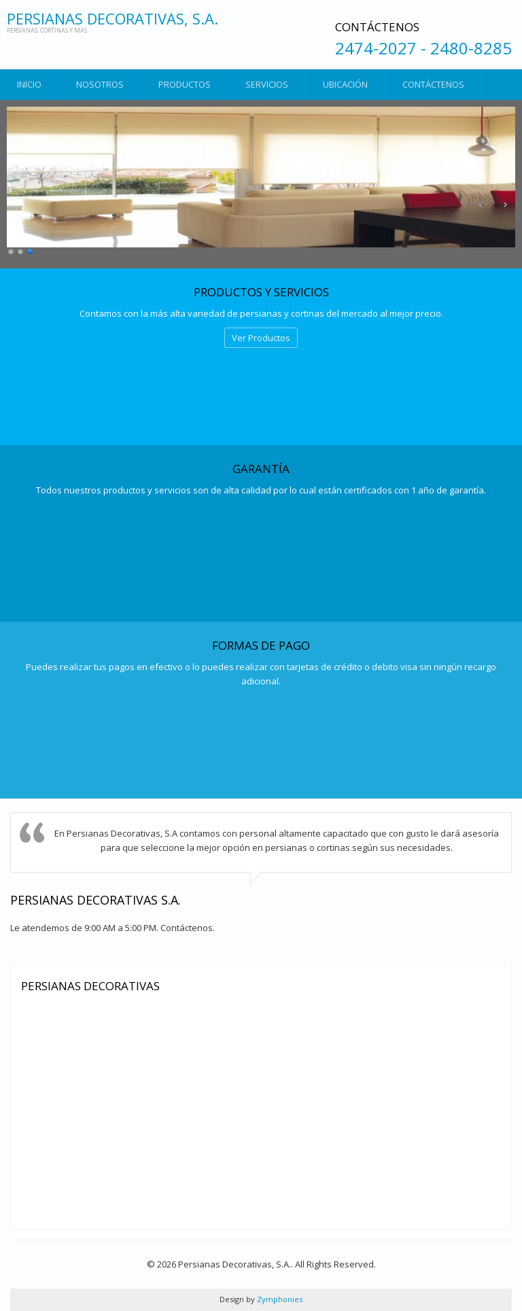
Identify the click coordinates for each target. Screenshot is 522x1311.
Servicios (266, 84)
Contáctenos (433, 84)
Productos (184, 84)
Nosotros (100, 84)
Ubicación (345, 84)
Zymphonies (278, 1299)
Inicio (29, 84)
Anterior (481, 204)
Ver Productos (261, 338)
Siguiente (505, 204)
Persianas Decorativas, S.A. (112, 18)
